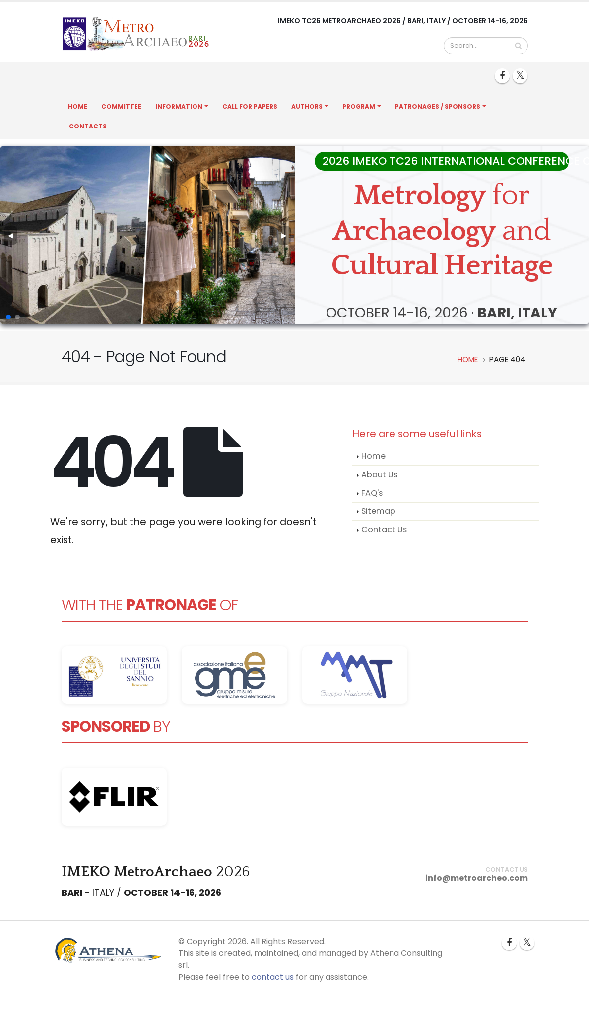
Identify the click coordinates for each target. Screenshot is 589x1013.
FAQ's (372, 493)
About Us (379, 474)
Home (77, 106)
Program (358, 106)
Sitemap (378, 511)
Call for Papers (249, 106)
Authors (307, 106)
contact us (273, 977)
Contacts (88, 126)
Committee (121, 106)
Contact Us (384, 529)
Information (178, 106)
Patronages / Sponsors (437, 106)
